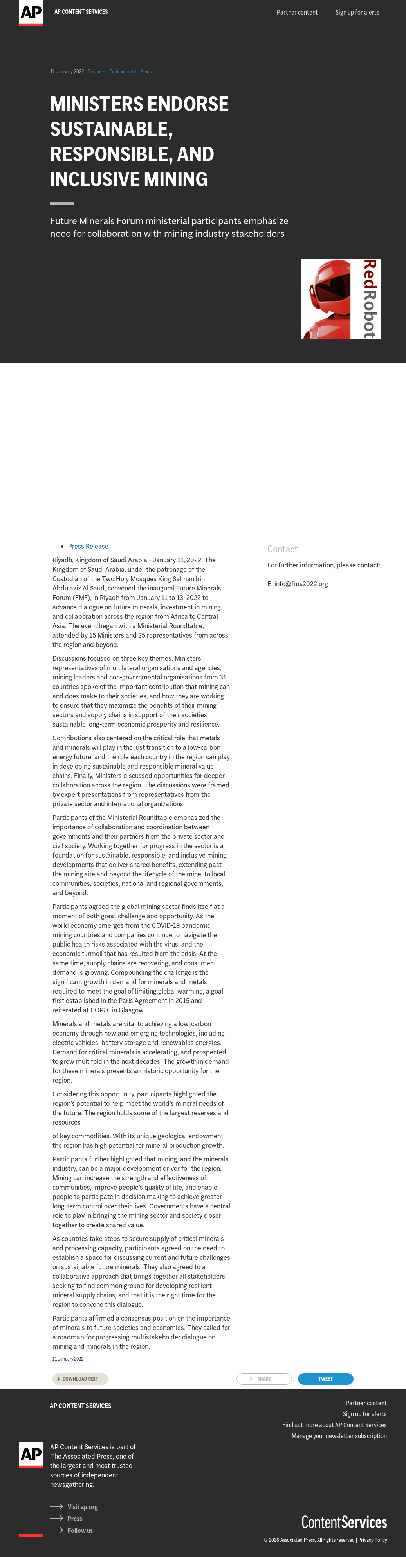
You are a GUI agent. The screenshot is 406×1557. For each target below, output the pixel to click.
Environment (123, 71)
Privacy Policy (372, 1539)
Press (75, 1518)
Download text (80, 1378)
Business (96, 71)
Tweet (325, 1378)
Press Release (88, 546)
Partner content (297, 12)
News (146, 71)
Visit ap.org (83, 1507)
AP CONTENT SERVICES (81, 1405)
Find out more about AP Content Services (334, 1425)
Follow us (80, 1530)
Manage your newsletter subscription (339, 1436)
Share (264, 1378)
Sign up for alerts (357, 12)
